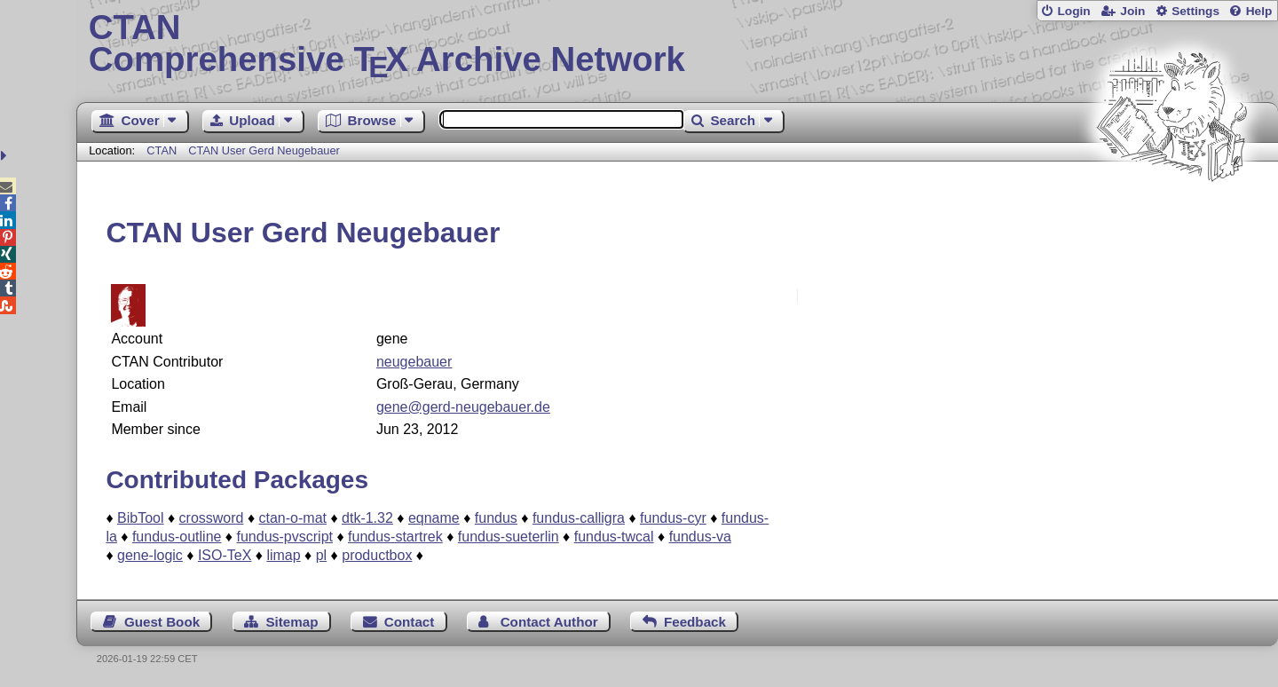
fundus (496, 517)
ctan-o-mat (293, 517)
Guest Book (162, 621)
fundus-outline (177, 536)
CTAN (161, 150)
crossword (211, 517)
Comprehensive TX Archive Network (677, 44)
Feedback (695, 621)
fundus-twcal (614, 536)
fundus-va (700, 536)
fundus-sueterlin (508, 536)
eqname (434, 517)
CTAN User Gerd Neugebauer (263, 150)
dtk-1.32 (367, 517)
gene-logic (150, 555)
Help (1259, 11)
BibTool (140, 517)
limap (283, 555)
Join (1132, 11)
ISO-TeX (224, 555)
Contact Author (549, 621)
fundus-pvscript (284, 536)
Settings (1195, 11)
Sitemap (291, 621)
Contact (409, 621)
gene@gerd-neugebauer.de (463, 407)
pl (321, 555)
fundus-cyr (673, 517)
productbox (377, 555)
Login (1073, 11)
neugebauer (414, 361)
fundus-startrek (395, 536)
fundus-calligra (578, 517)
